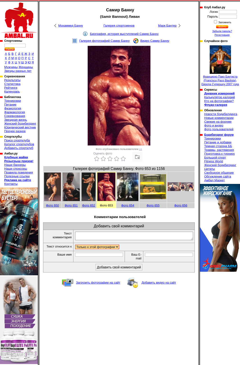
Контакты (11, 184)
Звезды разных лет (18, 71)
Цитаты (209, 169)
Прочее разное (15, 131)
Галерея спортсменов (119, 25)
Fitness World (213, 161)
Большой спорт (215, 157)
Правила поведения (18, 172)
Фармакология (14, 112)
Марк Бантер (167, 25)
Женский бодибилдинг (20, 123)
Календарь (12, 91)
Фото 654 (127, 205)
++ (140, 149)
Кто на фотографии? (219, 101)
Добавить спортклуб (18, 148)
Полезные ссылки (17, 176)
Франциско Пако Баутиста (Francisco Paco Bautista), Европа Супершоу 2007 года (220, 65)
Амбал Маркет (214, 180)
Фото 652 (88, 205)
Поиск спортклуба (17, 140)
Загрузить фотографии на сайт (98, 287)
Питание (10, 104)
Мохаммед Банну (70, 25)
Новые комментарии (219, 118)
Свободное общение (219, 172)
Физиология (12, 108)
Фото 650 (52, 205)
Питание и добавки (217, 142)
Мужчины (11, 67)
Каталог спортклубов (19, 144)
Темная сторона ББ (218, 146)
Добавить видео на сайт (158, 287)
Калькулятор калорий (219, 97)
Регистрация (222, 34)
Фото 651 (71, 205)
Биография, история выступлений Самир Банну (124, 34)
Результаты (12, 80)
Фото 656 (180, 205)
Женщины (25, 67)
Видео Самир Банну (154, 40)
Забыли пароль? (222, 31)
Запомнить (224, 22)
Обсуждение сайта (217, 176)
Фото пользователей (218, 129)
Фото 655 (152, 205)
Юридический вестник (20, 127)
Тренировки (12, 101)
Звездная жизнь (15, 120)
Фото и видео (213, 125)
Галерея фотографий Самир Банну (104, 40)
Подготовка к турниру (219, 153)
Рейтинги (10, 87)
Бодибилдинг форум (219, 134)
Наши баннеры (15, 165)
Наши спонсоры (15, 168)
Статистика (12, 84)
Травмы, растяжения (219, 150)
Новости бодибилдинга (220, 114)
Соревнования (14, 116)
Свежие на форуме (218, 121)
